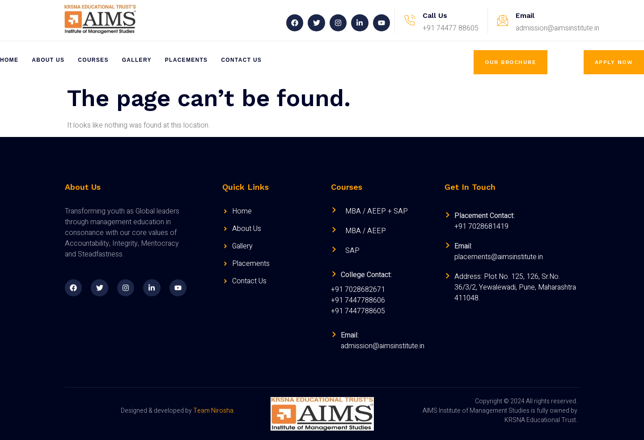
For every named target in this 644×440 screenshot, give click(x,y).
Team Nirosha (213, 410)
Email (525, 15)
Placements (186, 60)
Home (9, 60)
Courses (93, 60)
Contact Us (241, 60)
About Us (48, 60)
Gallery (137, 60)
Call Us (435, 15)
